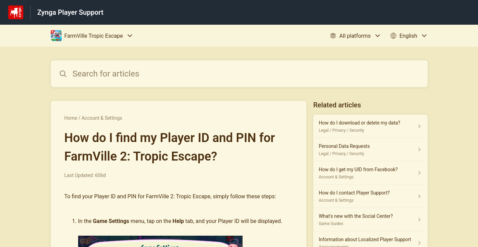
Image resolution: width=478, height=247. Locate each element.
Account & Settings (102, 118)
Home (70, 118)
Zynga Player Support (70, 12)
